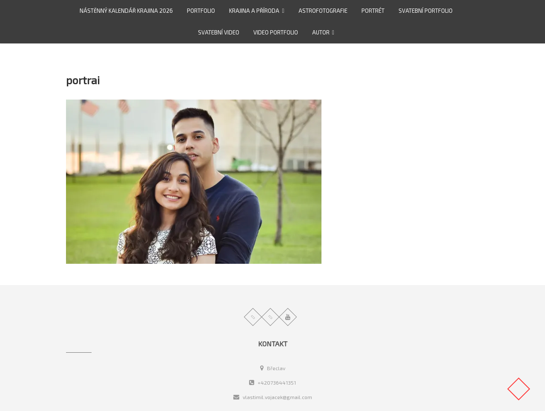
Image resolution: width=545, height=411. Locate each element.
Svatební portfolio (426, 10)
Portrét (372, 10)
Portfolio (201, 10)
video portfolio (275, 32)
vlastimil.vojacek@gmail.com (272, 397)
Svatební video (218, 32)
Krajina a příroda (254, 10)
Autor (321, 32)
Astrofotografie (322, 10)
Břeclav (272, 368)
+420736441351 (272, 382)
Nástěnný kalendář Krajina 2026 (126, 10)
